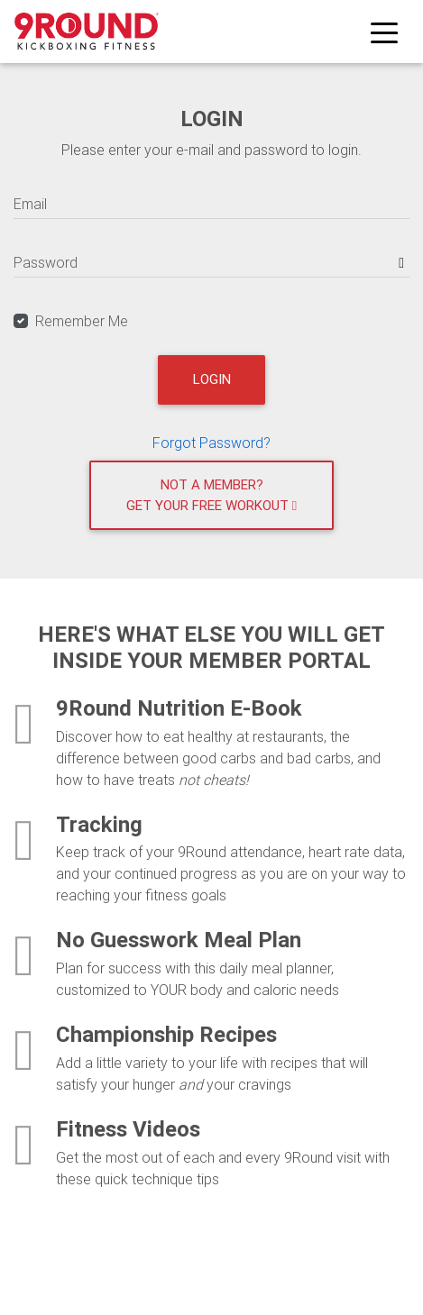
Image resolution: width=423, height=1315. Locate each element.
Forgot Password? (211, 443)
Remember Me (81, 321)
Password (46, 262)
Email (30, 204)
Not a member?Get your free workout (212, 495)
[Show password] (401, 262)
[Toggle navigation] (384, 31)
